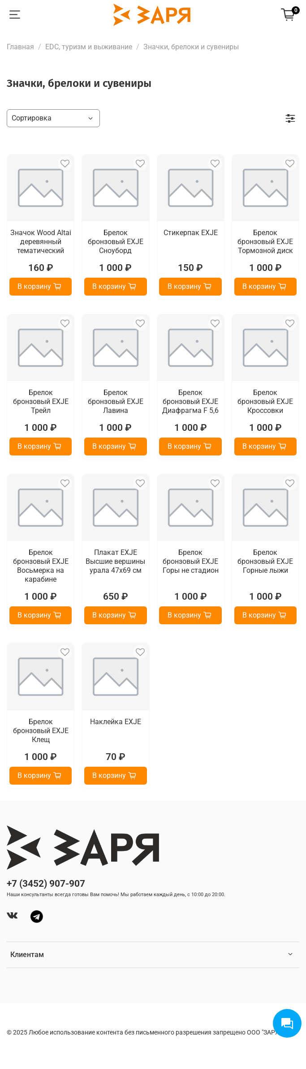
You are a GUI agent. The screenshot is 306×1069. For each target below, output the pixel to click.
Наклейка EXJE (115, 721)
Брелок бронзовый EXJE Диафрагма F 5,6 (190, 401)
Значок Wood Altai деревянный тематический (40, 241)
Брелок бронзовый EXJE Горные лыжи (265, 561)
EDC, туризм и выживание (88, 47)
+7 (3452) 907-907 (46, 883)
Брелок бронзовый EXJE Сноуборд (115, 241)
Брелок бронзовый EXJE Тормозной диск (265, 241)
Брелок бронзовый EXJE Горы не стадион (191, 561)
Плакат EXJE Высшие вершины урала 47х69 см (115, 561)
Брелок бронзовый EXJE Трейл (41, 401)
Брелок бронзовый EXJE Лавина (115, 401)
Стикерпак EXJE (191, 232)
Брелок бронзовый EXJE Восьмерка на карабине (41, 566)
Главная (20, 47)
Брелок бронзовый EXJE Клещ (41, 730)
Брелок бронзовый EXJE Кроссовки (265, 401)
